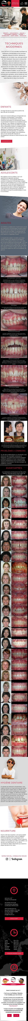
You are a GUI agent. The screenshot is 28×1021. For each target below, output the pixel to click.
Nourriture (5, 35)
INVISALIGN (23, 35)
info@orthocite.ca (9, 914)
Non (9, 1015)
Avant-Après (14, 35)
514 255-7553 (9, 913)
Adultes (22, 33)
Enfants (5, 33)
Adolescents (14, 33)
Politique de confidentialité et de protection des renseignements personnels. (13, 1010)
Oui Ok (16, 1015)
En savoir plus (6, 141)
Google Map (14, 918)
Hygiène (21, 34)
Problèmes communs (11, 34)
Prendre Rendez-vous (14, 953)
